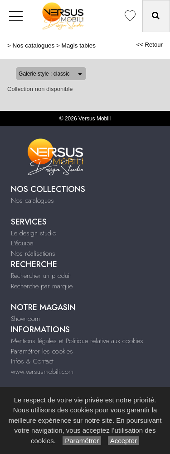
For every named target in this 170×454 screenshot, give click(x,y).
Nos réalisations (33, 253)
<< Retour (149, 44)
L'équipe (22, 243)
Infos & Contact (32, 361)
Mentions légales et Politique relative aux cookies (77, 341)
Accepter (123, 440)
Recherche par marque (42, 286)
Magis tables (79, 45)
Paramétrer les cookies (42, 351)
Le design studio (33, 233)
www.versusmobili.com (42, 372)
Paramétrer (82, 440)
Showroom (25, 319)
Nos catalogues (34, 45)
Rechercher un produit (41, 276)
